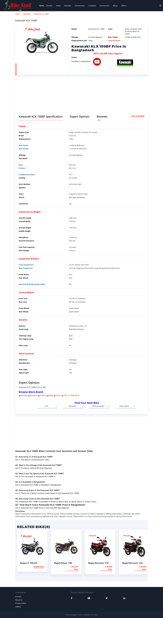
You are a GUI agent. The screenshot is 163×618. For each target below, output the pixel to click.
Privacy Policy (20, 603)
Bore (21, 165)
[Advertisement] (81, 97)
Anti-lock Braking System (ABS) (32, 284)
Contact (18, 596)
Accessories (104, 5)
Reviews (67, 5)
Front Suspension (26, 265)
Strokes (22, 168)
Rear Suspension (26, 268)
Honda (24, 395)
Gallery (18, 606)
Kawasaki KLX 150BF (41, 14)
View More (74, 395)
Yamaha (33, 395)
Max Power (23, 145)
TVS (65, 395)
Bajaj (51, 395)
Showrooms (80, 5)
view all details (114, 40)
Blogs (115, 5)
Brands (49, 5)
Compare (92, 5)
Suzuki (43, 395)
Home (41, 5)
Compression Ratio (27, 174)
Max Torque (24, 148)
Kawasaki (26, 14)
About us (18, 600)
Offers (124, 5)
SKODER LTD (88, 615)
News (58, 5)
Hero (58, 395)
